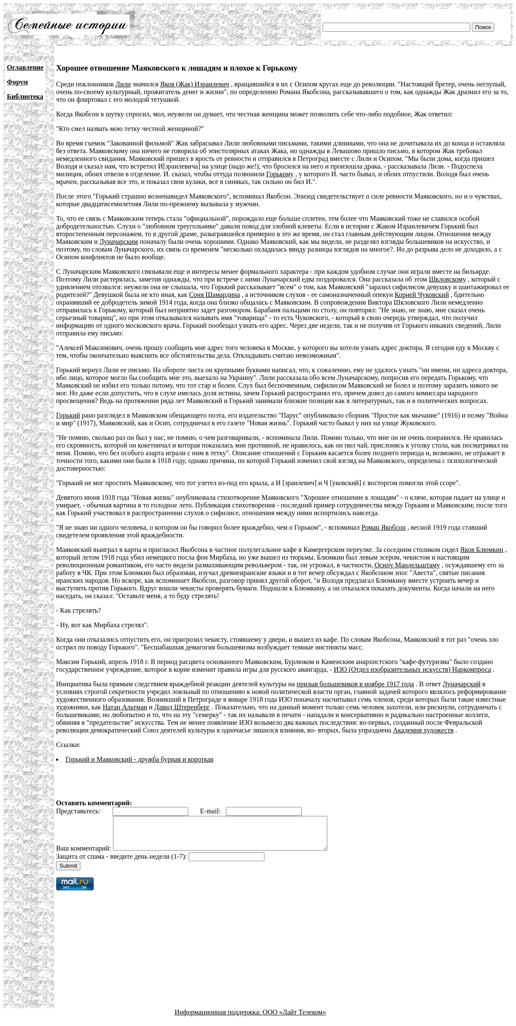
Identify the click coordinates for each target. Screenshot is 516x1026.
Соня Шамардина (214, 294)
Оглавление (25, 67)
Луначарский (461, 684)
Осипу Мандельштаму (407, 565)
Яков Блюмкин (482, 549)
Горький (68, 415)
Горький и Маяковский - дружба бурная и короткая (139, 759)
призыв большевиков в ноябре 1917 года (355, 684)
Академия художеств (423, 730)
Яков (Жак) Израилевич (194, 84)
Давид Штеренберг (182, 707)
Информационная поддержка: (219, 1018)
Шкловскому (447, 279)
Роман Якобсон (384, 527)
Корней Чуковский (421, 294)
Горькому (280, 174)
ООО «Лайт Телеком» (294, 1018)
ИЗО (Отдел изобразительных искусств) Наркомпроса (412, 669)
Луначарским (118, 241)
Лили (123, 84)
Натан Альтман (125, 707)
